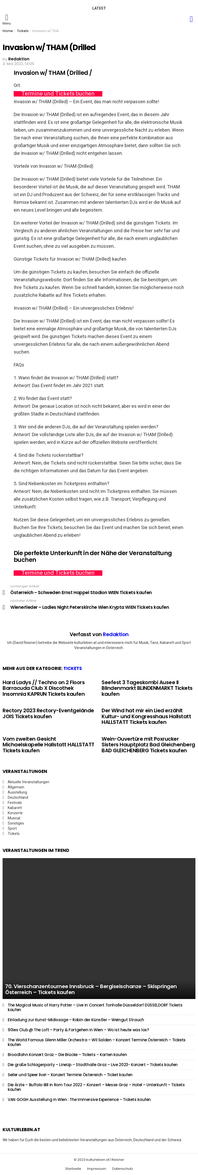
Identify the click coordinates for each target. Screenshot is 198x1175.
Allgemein (16, 787)
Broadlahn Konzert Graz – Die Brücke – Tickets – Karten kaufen (67, 1054)
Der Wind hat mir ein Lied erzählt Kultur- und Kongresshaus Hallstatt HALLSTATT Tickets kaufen (146, 716)
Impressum (96, 1169)
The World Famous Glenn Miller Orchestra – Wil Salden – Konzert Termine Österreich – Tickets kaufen (97, 1042)
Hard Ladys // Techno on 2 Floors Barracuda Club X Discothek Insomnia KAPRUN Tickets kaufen (44, 688)
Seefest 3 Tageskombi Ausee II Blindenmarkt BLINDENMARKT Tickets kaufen (147, 688)
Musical (14, 818)
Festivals (15, 803)
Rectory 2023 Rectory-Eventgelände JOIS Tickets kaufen (48, 713)
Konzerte (15, 813)
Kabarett (15, 808)
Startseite (73, 1169)
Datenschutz (122, 1169)
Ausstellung (17, 792)
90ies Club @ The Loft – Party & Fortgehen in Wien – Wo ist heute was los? (78, 1030)
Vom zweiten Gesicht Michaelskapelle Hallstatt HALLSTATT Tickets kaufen (48, 744)
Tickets (72, 668)
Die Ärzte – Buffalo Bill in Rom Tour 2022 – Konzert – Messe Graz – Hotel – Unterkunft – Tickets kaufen (96, 1087)
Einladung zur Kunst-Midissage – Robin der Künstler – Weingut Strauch (76, 1019)
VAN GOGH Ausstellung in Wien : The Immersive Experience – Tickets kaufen (79, 1099)
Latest (99, 6)
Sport (12, 828)
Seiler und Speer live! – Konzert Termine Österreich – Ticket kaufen (70, 1074)
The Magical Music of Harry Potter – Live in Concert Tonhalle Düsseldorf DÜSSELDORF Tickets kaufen (95, 1007)
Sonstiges (16, 823)
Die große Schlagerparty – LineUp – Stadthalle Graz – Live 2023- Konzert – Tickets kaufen (93, 1064)
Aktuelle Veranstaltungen (28, 782)
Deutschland (18, 797)
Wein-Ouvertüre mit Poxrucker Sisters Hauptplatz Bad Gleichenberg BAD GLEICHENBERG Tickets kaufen (148, 744)
